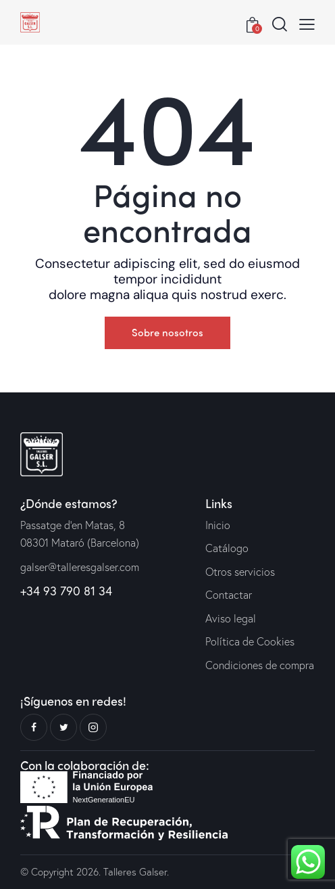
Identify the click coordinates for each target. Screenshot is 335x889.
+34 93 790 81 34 (66, 591)
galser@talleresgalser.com (79, 567)
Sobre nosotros (167, 332)
